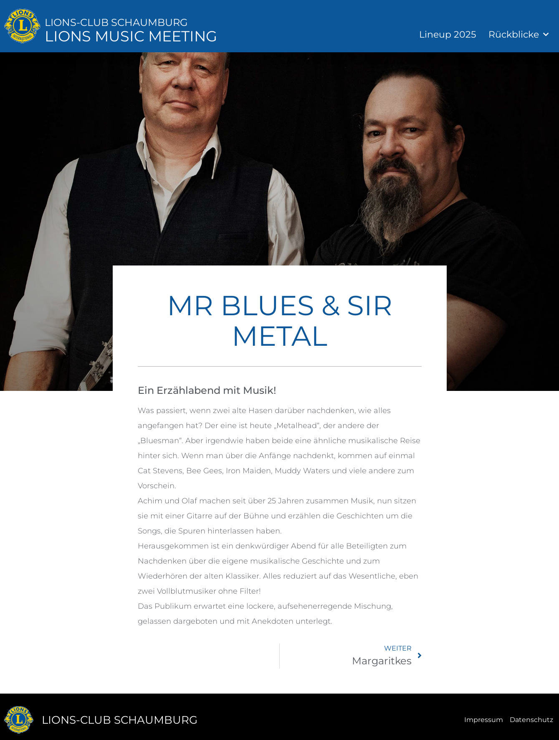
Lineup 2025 (447, 34)
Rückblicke (518, 34)
